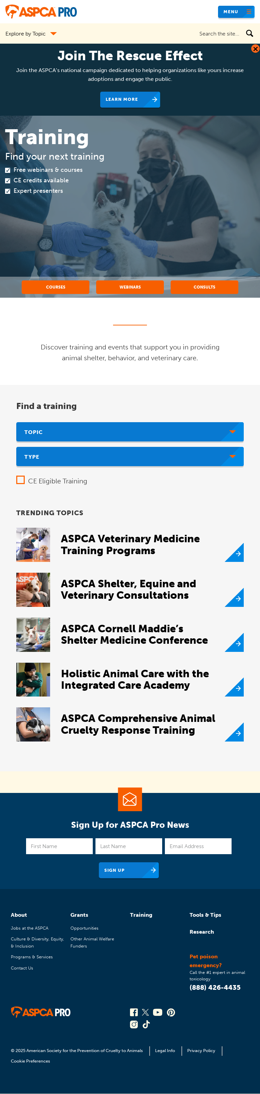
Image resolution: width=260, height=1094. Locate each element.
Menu (230, 11)
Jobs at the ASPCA (29, 928)
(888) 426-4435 (215, 987)
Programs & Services (32, 956)
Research (202, 932)
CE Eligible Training (57, 481)
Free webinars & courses (48, 170)
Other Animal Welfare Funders (92, 942)
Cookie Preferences (30, 1061)
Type (31, 457)
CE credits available (41, 180)
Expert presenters (38, 191)
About (19, 915)
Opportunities (84, 928)
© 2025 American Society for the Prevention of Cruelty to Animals (77, 1050)
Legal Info (165, 1050)
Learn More (122, 99)
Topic (33, 432)
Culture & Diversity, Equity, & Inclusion (37, 942)
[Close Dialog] (255, 48)
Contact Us (22, 968)
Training (141, 915)
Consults (204, 287)
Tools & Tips (205, 915)
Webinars (130, 287)
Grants (79, 915)
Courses (55, 287)
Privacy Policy (201, 1050)
